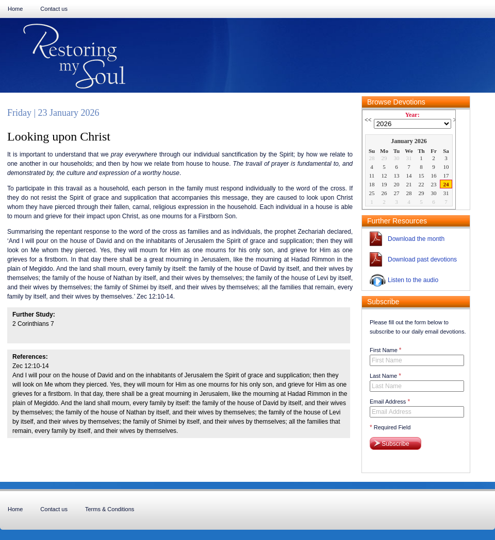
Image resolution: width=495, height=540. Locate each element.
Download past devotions (422, 259)
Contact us (54, 9)
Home (15, 9)
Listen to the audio (413, 280)
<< (368, 120)
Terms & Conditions (109, 509)
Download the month (416, 238)
